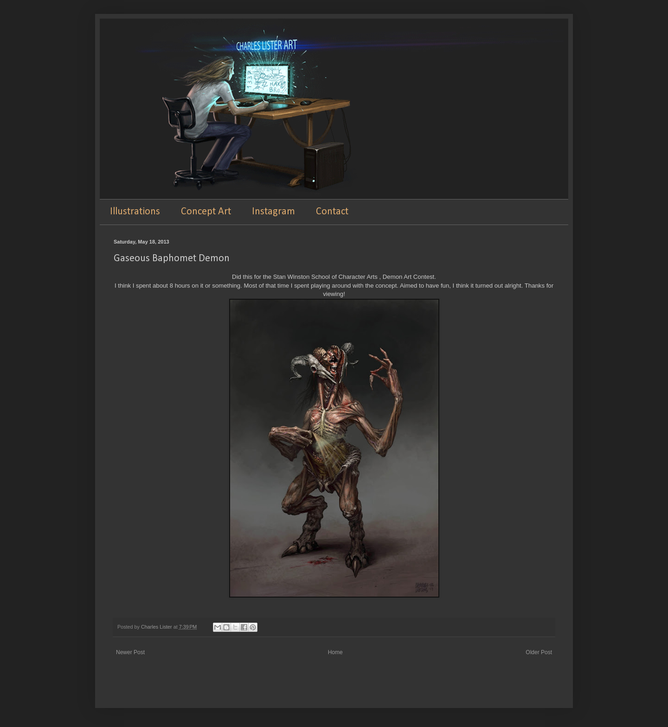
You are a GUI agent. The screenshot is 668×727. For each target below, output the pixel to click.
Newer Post (130, 652)
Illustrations (135, 211)
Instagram (273, 211)
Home (335, 652)
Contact (332, 211)
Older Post (539, 652)
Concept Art (206, 211)
